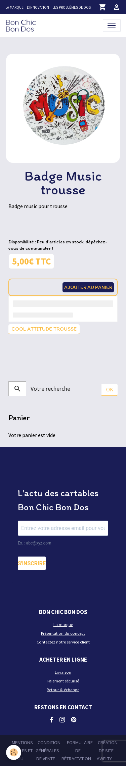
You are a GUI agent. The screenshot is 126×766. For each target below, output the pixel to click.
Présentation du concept (63, 633)
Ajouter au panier (88, 287)
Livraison (63, 672)
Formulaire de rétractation (77, 750)
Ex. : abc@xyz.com (34, 543)
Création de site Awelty (107, 750)
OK (109, 389)
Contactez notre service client (63, 641)
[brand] (22, 25)
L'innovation (38, 7)
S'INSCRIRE (32, 563)
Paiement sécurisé (63, 680)
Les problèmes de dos (71, 7)
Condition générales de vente (48, 750)
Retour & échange (63, 689)
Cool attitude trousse (44, 329)
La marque (14, 7)
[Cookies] (13, 752)
